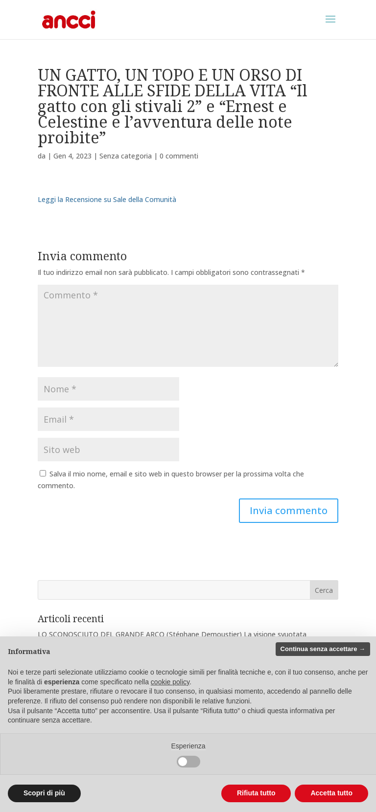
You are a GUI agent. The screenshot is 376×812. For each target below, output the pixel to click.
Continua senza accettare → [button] (323, 649)
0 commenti (179, 155)
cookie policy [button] (170, 682)
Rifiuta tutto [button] (256, 793)
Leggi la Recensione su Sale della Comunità (107, 199)
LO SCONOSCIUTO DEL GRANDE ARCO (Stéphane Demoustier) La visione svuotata (172, 634)
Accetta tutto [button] (331, 793)
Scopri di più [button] (44, 793)
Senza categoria (125, 155)
